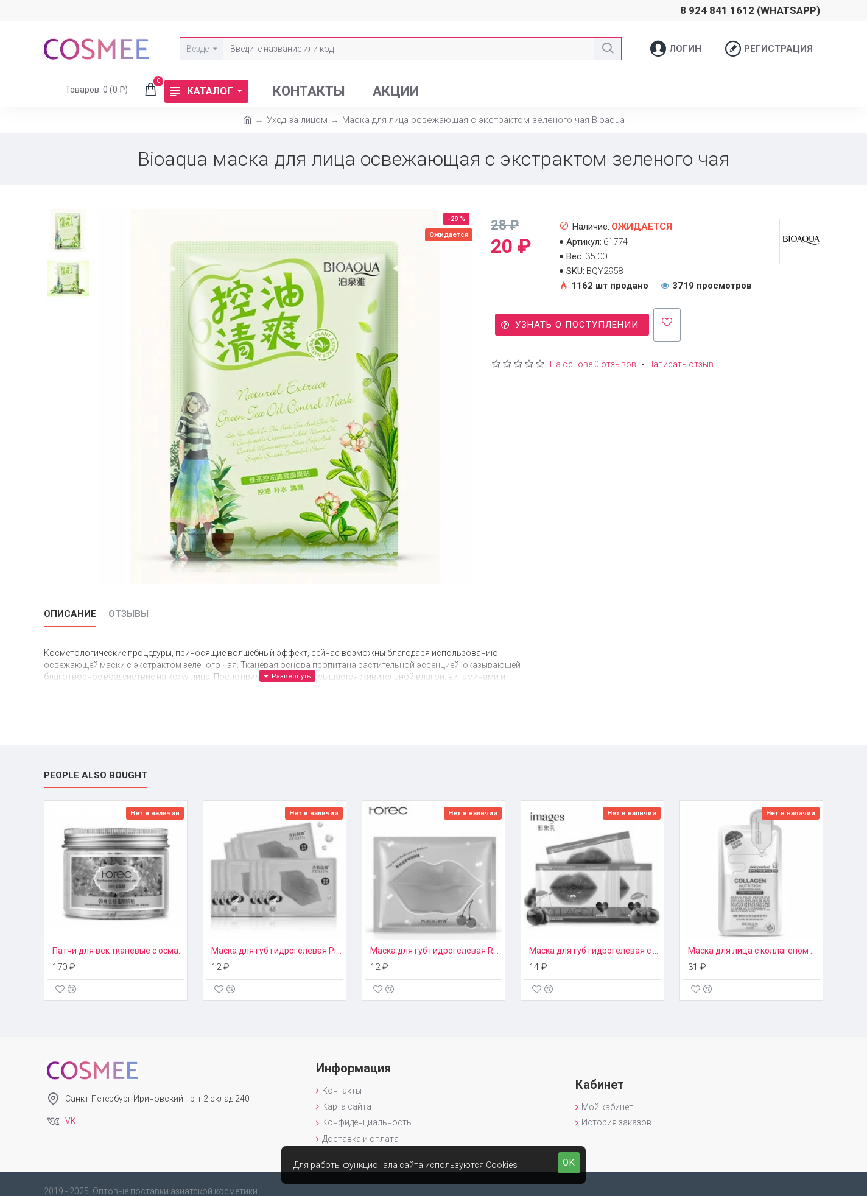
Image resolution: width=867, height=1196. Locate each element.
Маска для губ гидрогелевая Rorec (436, 936)
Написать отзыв (680, 358)
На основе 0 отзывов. (594, 358)
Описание (70, 613)
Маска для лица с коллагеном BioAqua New (754, 936)
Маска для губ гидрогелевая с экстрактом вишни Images (595, 936)
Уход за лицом (297, 119)
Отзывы (128, 613)
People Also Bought (95, 760)
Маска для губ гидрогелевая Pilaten (277, 936)
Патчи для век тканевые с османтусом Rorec (118, 936)
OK (569, 1162)
